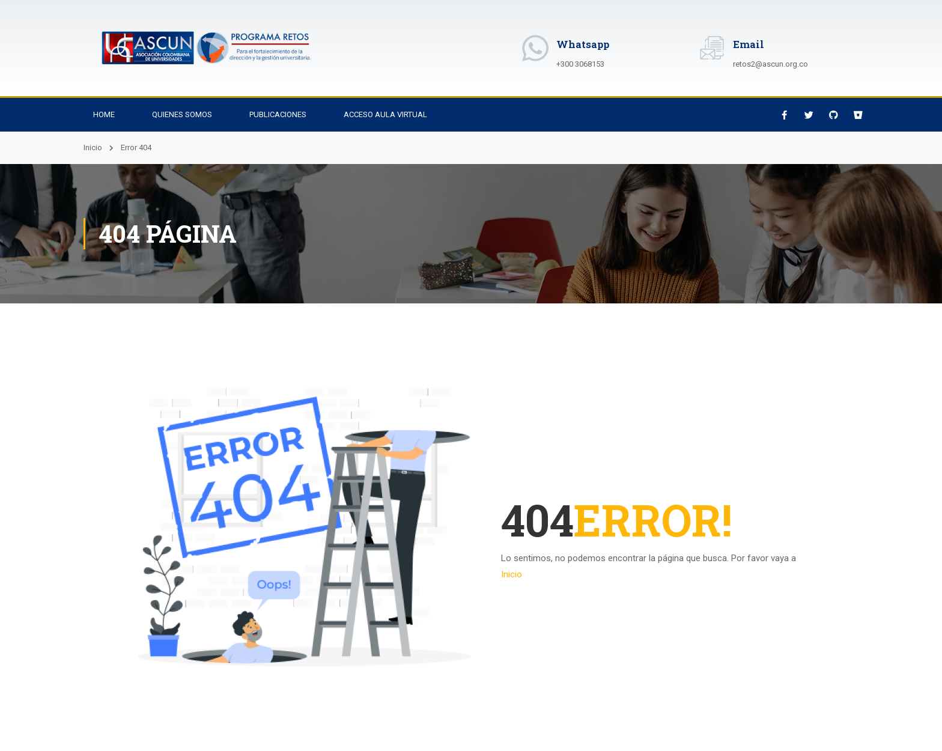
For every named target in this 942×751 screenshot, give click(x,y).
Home (104, 114)
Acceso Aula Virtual (385, 114)
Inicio (93, 147)
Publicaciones (277, 114)
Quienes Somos (182, 114)
